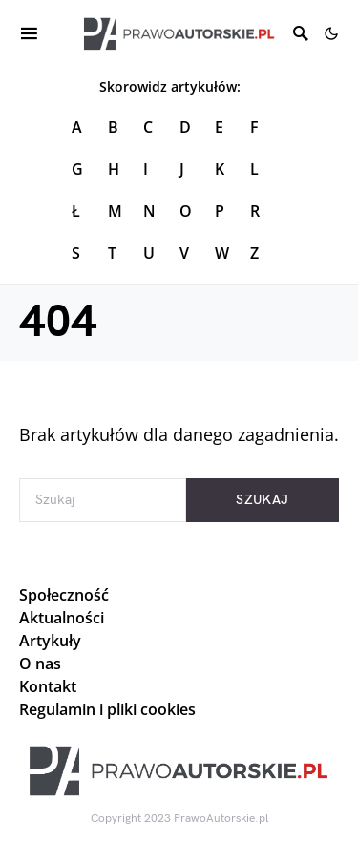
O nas (40, 663)
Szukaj (262, 500)
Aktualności (61, 617)
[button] (331, 33)
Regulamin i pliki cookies (107, 709)
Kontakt (47, 686)
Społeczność (64, 594)
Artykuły (50, 640)
